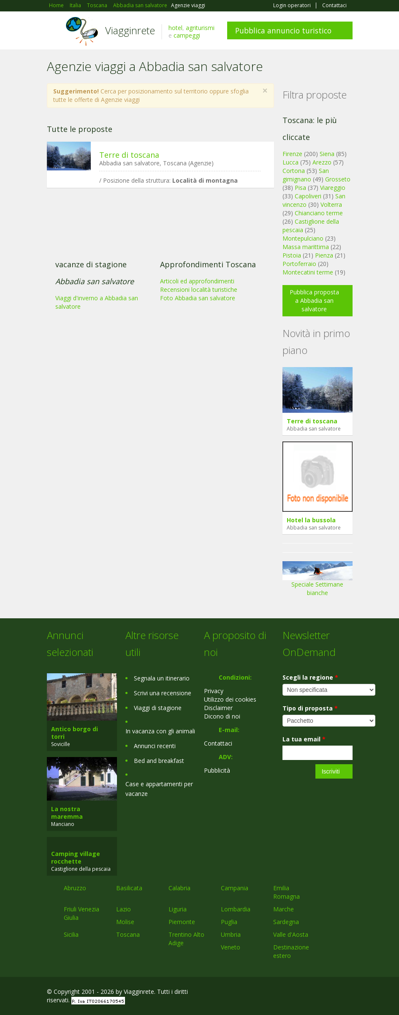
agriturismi (200, 28)
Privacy (213, 691)
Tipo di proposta (310, 708)
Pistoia (291, 255)
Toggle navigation (54, 31)
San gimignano (305, 175)
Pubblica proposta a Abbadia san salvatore (314, 300)
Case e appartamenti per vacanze (159, 789)
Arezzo (321, 162)
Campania (234, 888)
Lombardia (235, 909)
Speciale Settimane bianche (317, 581)
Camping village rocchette (75, 857)
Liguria (177, 909)
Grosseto (337, 179)
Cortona (293, 171)
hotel (175, 28)
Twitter (328, 993)
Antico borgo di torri (74, 733)
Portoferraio (299, 264)
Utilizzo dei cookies (230, 699)
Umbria (231, 934)
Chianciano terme (319, 213)
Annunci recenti (155, 746)
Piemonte (181, 922)
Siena (327, 154)
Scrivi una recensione (162, 693)
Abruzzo (75, 888)
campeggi (187, 35)
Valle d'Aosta (290, 934)
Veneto (230, 947)
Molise (125, 922)
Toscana (128, 934)
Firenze (292, 154)
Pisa (300, 188)
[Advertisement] (156, 259)
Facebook (289, 993)
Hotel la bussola (311, 520)
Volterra (331, 204)
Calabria (179, 888)
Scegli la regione (310, 677)
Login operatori (292, 5)
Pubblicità (217, 770)
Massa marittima (305, 247)
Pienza (324, 255)
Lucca (290, 162)
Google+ (307, 993)
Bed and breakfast (159, 761)
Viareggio (332, 188)
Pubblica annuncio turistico (283, 30)
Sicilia (71, 934)
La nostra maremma (67, 812)
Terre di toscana (129, 155)
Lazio (123, 909)
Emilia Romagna (286, 892)
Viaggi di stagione (158, 708)
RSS (348, 993)
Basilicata (129, 888)
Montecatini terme (307, 272)
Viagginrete (130, 30)
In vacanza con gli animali (160, 731)
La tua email (304, 739)
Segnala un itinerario (162, 678)
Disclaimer (218, 708)
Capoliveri (308, 196)
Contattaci (334, 5)
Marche (283, 909)
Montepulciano (302, 238)
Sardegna (286, 922)
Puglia (229, 922)
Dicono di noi (222, 716)
